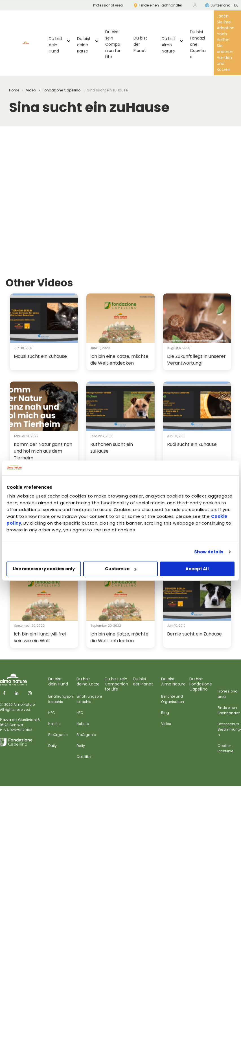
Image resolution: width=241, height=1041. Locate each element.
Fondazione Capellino (61, 90)
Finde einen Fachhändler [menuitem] (158, 5)
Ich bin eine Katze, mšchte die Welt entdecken (119, 359)
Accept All (197, 569)
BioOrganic (58, 734)
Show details (209, 552)
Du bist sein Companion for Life (112, 44)
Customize (120, 569)
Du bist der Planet (140, 44)
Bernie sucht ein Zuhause (194, 634)
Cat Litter (83, 756)
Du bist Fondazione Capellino (198, 44)
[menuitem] (195, 5)
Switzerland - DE (221, 5)
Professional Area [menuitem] (108, 5)
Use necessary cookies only (44, 569)
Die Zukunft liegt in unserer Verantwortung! (196, 359)
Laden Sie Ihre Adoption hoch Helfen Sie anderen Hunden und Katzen (226, 42)
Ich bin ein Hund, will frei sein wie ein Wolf (40, 637)
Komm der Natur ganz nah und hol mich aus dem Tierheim (43, 451)
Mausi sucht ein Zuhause (40, 356)
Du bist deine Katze (84, 45)
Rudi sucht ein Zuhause (192, 444)
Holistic (54, 723)
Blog (165, 712)
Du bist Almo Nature (168, 45)
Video (31, 90)
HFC (51, 712)
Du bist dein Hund (55, 45)
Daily (52, 745)
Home (14, 90)
